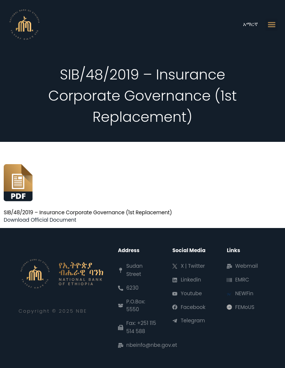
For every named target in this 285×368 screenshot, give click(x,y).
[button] (271, 25)
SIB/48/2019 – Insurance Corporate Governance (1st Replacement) (88, 212)
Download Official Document (40, 220)
